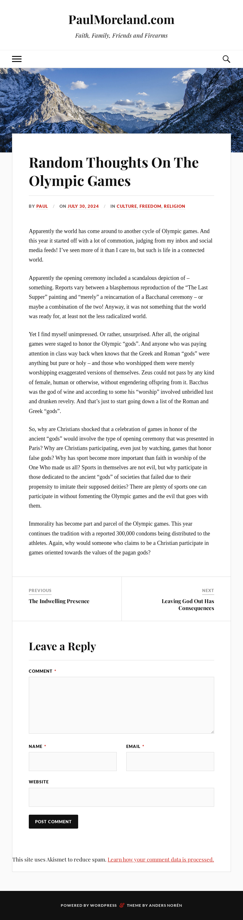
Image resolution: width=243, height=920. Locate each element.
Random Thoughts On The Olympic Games (114, 170)
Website (39, 781)
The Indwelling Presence (59, 600)
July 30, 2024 (83, 206)
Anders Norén (165, 905)
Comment (42, 671)
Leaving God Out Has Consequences (188, 604)
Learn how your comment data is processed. (161, 859)
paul (42, 206)
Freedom (150, 206)
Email (135, 746)
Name (37, 746)
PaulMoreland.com (121, 19)
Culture (127, 206)
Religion (174, 206)
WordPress (103, 905)
